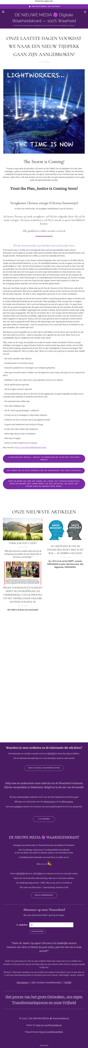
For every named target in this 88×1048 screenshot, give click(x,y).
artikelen (18, 807)
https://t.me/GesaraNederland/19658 (30, 447)
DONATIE (52, 754)
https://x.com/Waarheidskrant (49, 1025)
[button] (3, 12)
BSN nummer (67, 802)
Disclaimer (23, 982)
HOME (67, 982)
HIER (39, 873)
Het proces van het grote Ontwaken (35, 997)
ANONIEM (20, 873)
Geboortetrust (49, 802)
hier (68, 754)
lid (29, 754)
